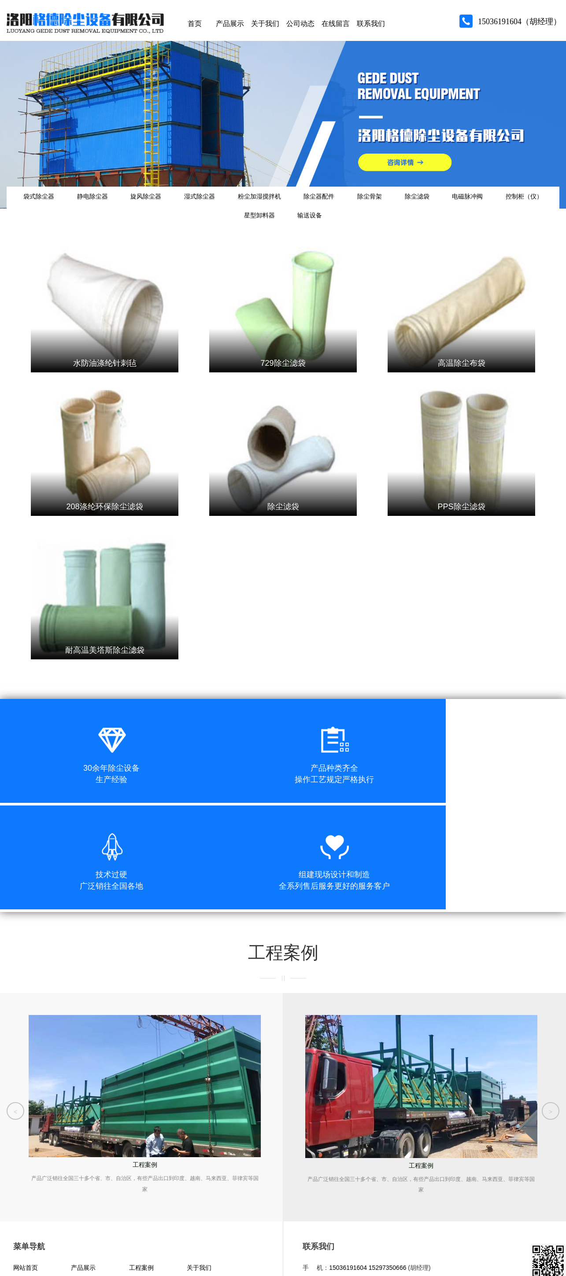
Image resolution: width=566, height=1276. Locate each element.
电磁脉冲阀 (527, 205)
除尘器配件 (356, 205)
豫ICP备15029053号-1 (51, 1236)
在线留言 (336, 26)
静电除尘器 (99, 205)
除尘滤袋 (469, 205)
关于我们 (265, 26)
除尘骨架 (414, 205)
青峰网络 (57, 1254)
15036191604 (348, 1179)
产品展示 (230, 26)
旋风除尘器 (160, 205)
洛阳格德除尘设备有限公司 (344, 1237)
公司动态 (300, 26)
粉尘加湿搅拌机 (289, 205)
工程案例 (141, 1179)
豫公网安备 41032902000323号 (131, 1236)
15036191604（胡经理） (519, 24)
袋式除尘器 (38, 205)
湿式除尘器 (222, 205)
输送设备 (347, 231)
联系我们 (371, 26)
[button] (15, 1017)
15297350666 (388, 1179)
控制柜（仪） (225, 231)
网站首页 (25, 1179)
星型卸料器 (289, 231)
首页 (195, 26)
